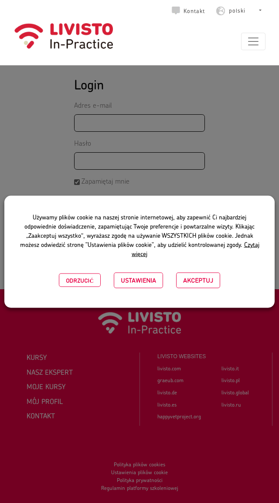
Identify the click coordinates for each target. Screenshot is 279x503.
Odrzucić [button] (79, 280)
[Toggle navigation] (253, 41)
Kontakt (194, 11)
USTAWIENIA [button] (138, 280)
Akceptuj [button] (198, 280)
